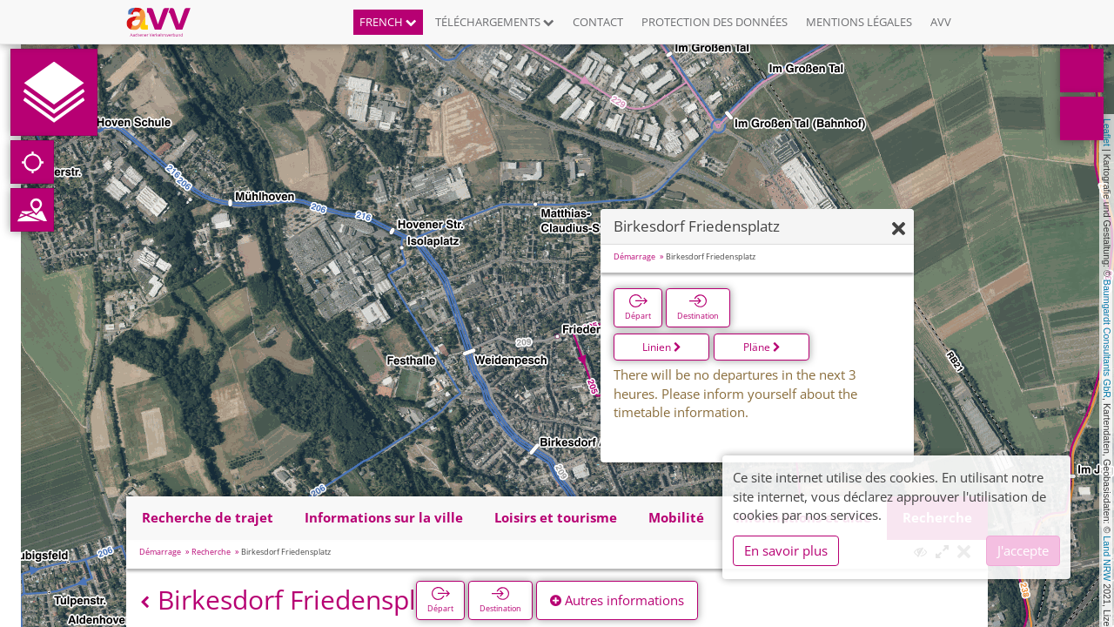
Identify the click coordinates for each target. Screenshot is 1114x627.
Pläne (762, 347)
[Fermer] (898, 229)
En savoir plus (786, 550)
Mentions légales (859, 22)
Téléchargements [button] (494, 22)
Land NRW (1107, 558)
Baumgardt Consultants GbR (1107, 339)
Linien (661, 347)
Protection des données (714, 22)
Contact (598, 22)
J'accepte (1023, 550)
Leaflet (1107, 132)
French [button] (388, 22)
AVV (940, 22)
